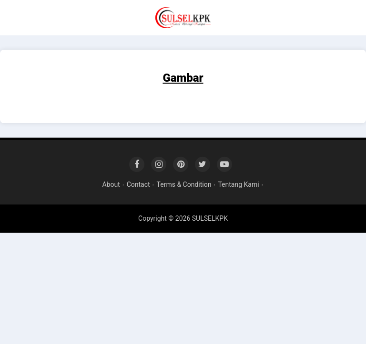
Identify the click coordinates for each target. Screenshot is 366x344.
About (111, 184)
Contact (138, 184)
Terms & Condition (184, 184)
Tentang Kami (238, 184)
